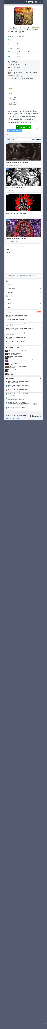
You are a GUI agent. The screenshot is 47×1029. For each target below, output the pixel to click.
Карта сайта (9, 418)
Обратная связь (17, 418)
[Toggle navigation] (7, 2)
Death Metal (20, 56)
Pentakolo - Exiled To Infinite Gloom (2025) (16, 238)
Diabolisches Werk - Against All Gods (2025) (16, 213)
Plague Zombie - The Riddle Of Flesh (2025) (16, 187)
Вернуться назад (11, 139)
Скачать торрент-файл (15, 130)
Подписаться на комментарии (27, 275)
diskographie (33, 2)
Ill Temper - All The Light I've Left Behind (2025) (17, 162)
